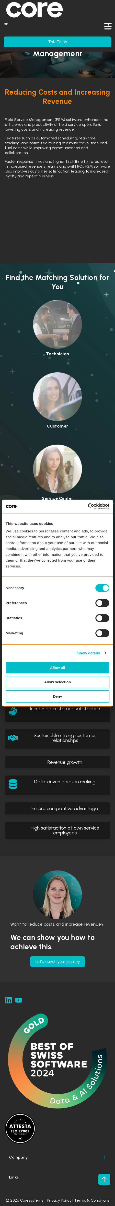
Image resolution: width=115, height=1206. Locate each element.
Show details (88, 653)
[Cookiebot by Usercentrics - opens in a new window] (88, 506)
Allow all (57, 668)
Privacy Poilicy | (60, 1200)
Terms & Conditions (91, 1200)
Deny (57, 696)
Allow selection (57, 682)
